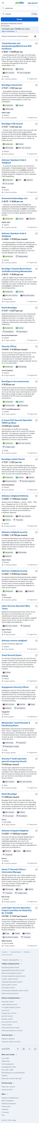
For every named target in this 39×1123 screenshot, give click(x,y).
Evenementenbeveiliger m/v (15, 198)
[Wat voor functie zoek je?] (19, 8)
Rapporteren (32, 79)
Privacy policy (6, 1106)
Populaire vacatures (8, 1039)
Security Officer (9, 346)
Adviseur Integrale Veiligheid (15, 831)
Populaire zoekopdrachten (12, 960)
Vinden (19, 19)
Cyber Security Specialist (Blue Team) (16, 607)
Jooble (14, 1120)
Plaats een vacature (8, 1087)
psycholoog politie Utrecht (10, 967)
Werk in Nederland (8, 1101)
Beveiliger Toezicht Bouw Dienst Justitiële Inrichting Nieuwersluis (17, 270)
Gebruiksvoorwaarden (9, 1103)
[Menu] (3, 3)
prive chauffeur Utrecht (9, 1022)
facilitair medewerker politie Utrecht (13, 976)
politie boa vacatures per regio (12, 1078)
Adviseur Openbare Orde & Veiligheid (14, 161)
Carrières (4, 1075)
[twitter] (29, 1049)
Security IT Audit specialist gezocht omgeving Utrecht (14, 760)
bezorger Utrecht (7, 1019)
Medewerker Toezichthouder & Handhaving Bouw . (16, 724)
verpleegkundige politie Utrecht (12, 982)
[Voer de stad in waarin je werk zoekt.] (19, 14)
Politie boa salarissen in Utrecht (12, 1030)
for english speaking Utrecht (11, 1007)
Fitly (3, 1115)
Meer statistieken (9, 31)
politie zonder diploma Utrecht (12, 973)
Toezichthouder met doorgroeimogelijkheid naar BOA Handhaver (17, 46)
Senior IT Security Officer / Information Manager (14, 870)
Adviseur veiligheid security (14, 532)
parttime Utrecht (7, 1016)
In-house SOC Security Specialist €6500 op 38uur (17, 421)
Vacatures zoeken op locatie (11, 1041)
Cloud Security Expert (12, 655)
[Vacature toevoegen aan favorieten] (36, 43)
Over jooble (5, 1058)
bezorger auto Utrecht (9, 1013)
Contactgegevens (8, 1064)
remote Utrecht (7, 1025)
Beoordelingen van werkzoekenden (13, 1073)
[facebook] (18, 1049)
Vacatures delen (7, 1089)
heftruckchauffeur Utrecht (11, 1027)
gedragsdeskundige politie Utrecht (13, 970)
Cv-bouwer (5, 1112)
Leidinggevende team (9, 1067)
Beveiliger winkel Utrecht (13, 459)
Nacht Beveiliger (9, 308)
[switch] (35, 36)
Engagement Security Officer (15, 687)
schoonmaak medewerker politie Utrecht (15, 990)
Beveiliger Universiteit (12, 85)
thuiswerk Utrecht (8, 1002)
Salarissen (5, 1109)
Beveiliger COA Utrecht (12, 124)
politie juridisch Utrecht (9, 985)
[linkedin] (35, 1049)
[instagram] (24, 1049)
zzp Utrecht (5, 1010)
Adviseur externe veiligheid (14, 640)
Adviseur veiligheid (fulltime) (15, 496)
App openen (33, 3)
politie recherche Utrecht (10, 993)
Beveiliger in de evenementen (15, 381)
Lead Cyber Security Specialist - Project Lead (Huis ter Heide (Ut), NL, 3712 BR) (17, 910)
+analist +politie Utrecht (10, 979)
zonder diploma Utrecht (9, 1004)
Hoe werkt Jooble (7, 1070)
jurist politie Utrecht (8, 987)
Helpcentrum (6, 1061)
